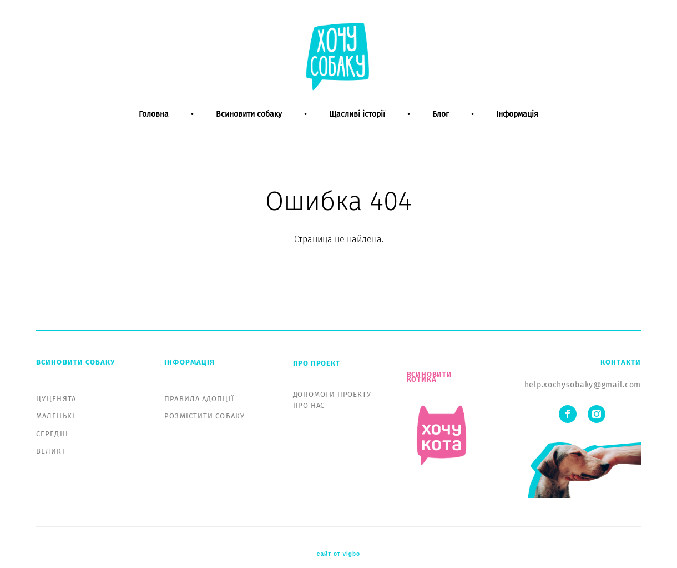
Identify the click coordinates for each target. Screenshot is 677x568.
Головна (154, 132)
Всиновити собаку (249, 132)
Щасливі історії (357, 132)
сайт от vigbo (338, 542)
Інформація (517, 132)
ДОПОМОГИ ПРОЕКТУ (332, 381)
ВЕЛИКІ (50, 438)
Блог (440, 132)
